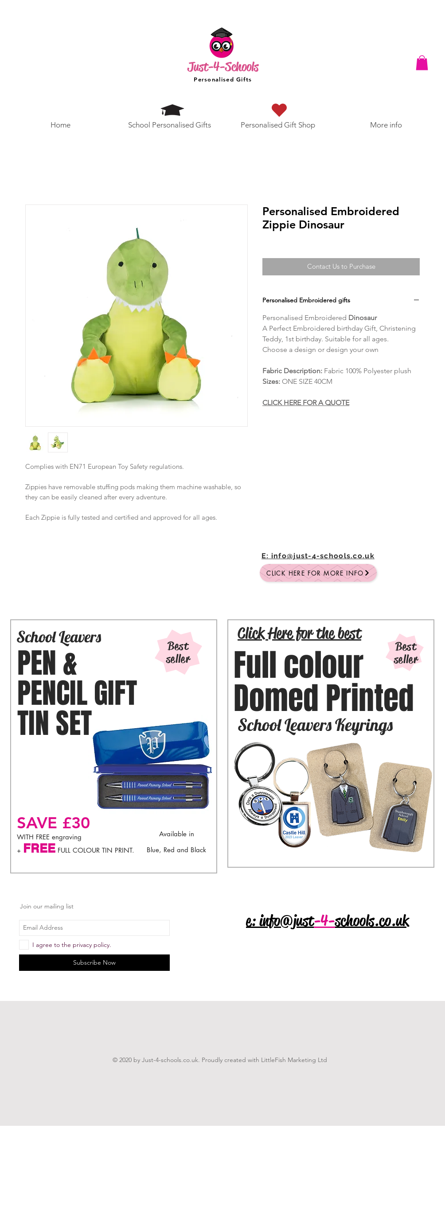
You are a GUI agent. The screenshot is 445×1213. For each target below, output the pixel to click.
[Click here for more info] (318, 573)
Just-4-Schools (222, 66)
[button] (422, 62)
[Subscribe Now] (94, 962)
